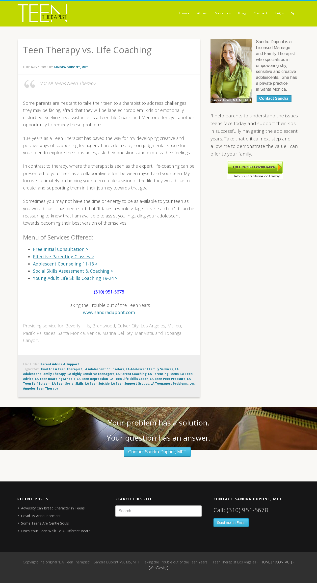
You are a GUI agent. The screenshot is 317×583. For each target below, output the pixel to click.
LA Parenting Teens (163, 374)
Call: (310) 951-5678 (240, 510)
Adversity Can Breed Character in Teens (53, 508)
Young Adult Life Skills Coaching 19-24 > (75, 278)
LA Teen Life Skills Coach (128, 379)
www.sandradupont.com (109, 312)
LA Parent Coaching (131, 374)
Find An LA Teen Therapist (61, 369)
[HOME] (266, 562)
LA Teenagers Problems (169, 383)
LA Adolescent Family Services (149, 369)
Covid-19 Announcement (41, 515)
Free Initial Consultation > (60, 249)
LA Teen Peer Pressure (167, 379)
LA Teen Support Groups (130, 383)
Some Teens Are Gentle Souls (45, 523)
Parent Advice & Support (59, 364)
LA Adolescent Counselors (103, 369)
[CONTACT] (283, 562)
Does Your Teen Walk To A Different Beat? (55, 531)
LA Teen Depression (92, 379)
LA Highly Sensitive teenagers (90, 374)
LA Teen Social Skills (68, 383)
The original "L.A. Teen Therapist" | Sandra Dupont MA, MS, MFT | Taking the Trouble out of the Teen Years (61, 14)
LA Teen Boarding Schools (55, 379)
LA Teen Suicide (97, 383)
